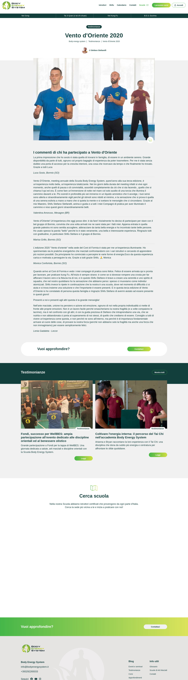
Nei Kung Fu (113, 16)
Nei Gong (25, 16)
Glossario (153, 667)
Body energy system (77, 41)
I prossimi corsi (161, 5)
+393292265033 (29, 671)
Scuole (143, 5)
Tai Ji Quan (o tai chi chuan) (75, 16)
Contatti (132, 5)
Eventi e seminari (136, 667)
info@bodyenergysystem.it (35, 667)
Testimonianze (94, 27)
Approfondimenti (135, 678)
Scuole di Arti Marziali (158, 670)
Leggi (83, 458)
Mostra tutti (159, 372)
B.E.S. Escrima (150, 16)
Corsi (131, 674)
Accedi (178, 5)
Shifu (111, 5)
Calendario (121, 5)
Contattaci (138, 349)
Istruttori (102, 5)
